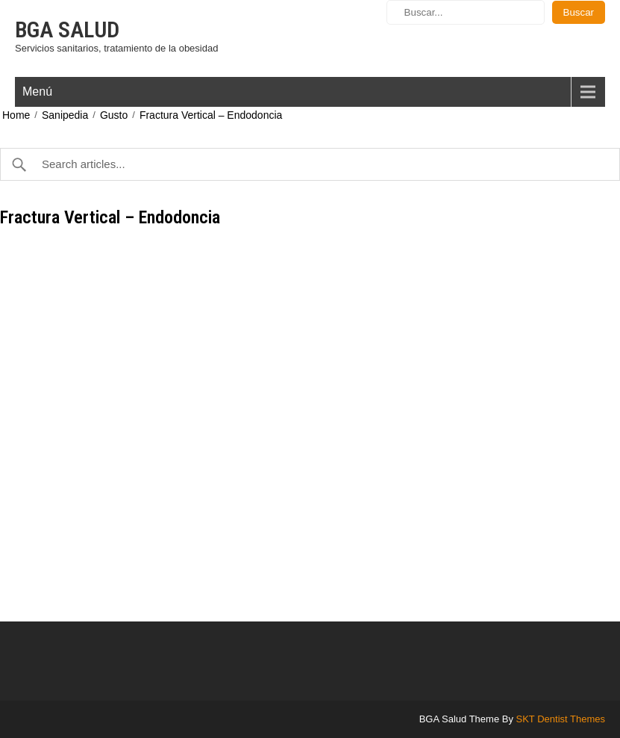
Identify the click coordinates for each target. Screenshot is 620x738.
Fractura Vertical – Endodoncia (211, 115)
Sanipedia (65, 115)
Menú (37, 91)
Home (16, 115)
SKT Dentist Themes (560, 719)
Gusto (114, 115)
